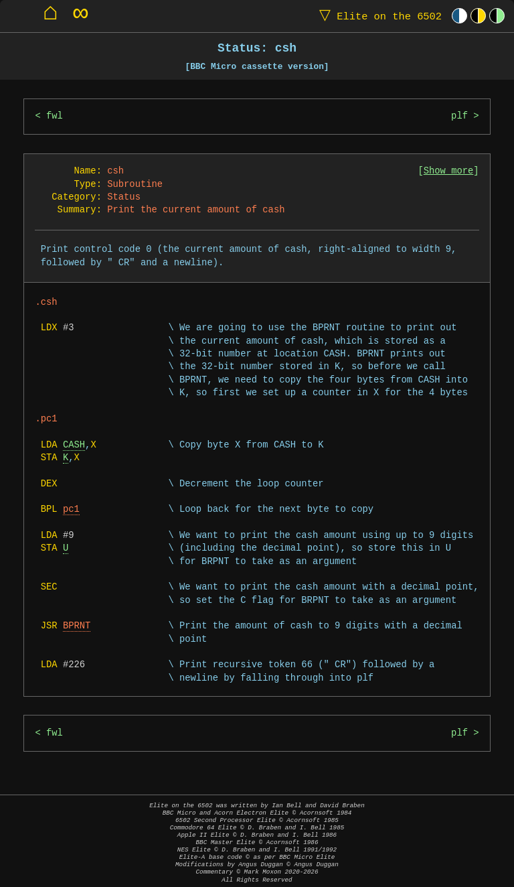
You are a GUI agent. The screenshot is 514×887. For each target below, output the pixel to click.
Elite (377, 16)
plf (459, 116)
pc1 (71, 509)
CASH (74, 445)
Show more (449, 171)
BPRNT (76, 626)
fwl (54, 116)
